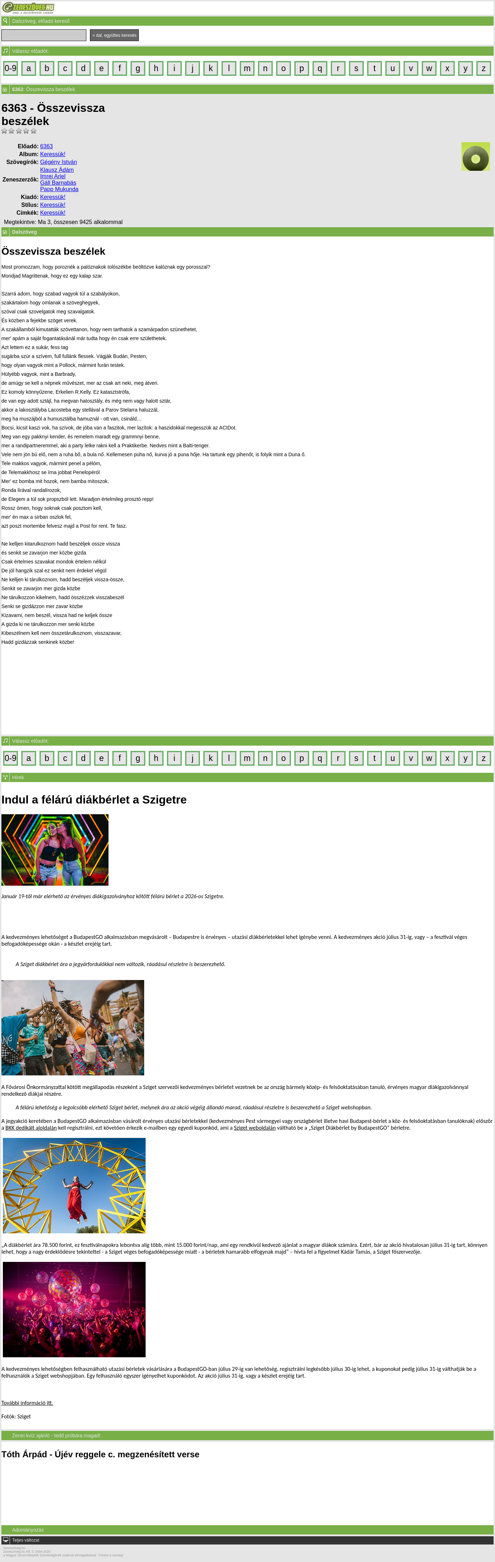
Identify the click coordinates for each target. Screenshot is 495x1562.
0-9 (10, 68)
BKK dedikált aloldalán (31, 1127)
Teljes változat (25, 1540)
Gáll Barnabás (58, 183)
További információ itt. (27, 1402)
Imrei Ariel (52, 176)
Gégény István (58, 162)
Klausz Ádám (57, 170)
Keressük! (52, 154)
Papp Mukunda (59, 189)
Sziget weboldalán (255, 1127)
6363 (46, 146)
